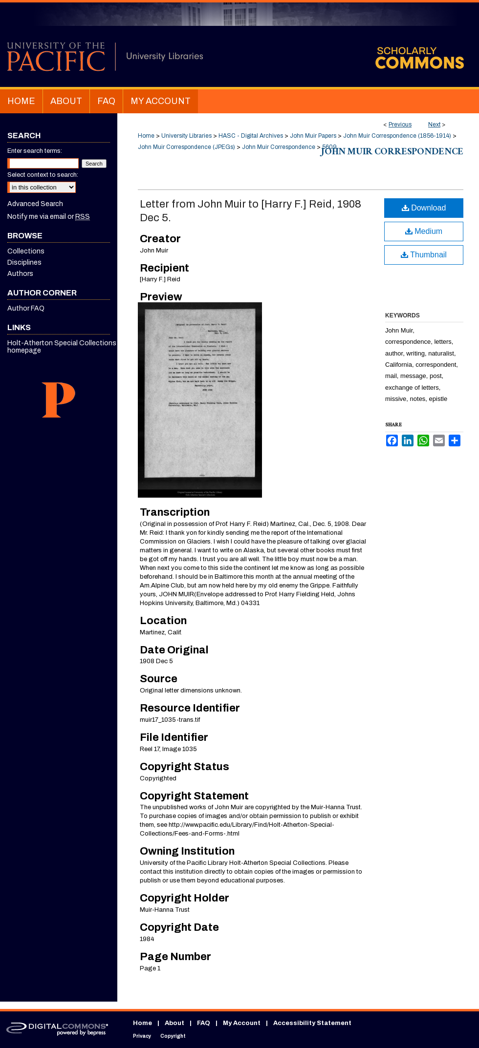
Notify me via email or (48, 216)
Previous (400, 124)
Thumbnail (424, 255)
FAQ (203, 1023)
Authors (20, 273)
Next (434, 124)
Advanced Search (35, 204)
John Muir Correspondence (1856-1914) (397, 135)
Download (424, 208)
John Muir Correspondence (278, 147)
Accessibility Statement (312, 1023)
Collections (25, 251)
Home (146, 135)
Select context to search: (42, 174)
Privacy (142, 1036)
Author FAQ (25, 308)
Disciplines (24, 262)
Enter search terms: (34, 150)
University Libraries (186, 135)
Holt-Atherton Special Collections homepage (61, 346)
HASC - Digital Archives (250, 135)
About (174, 1023)
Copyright (173, 1036)
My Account (242, 1023)
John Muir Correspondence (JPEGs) (186, 147)
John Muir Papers (313, 135)
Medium (423, 231)
